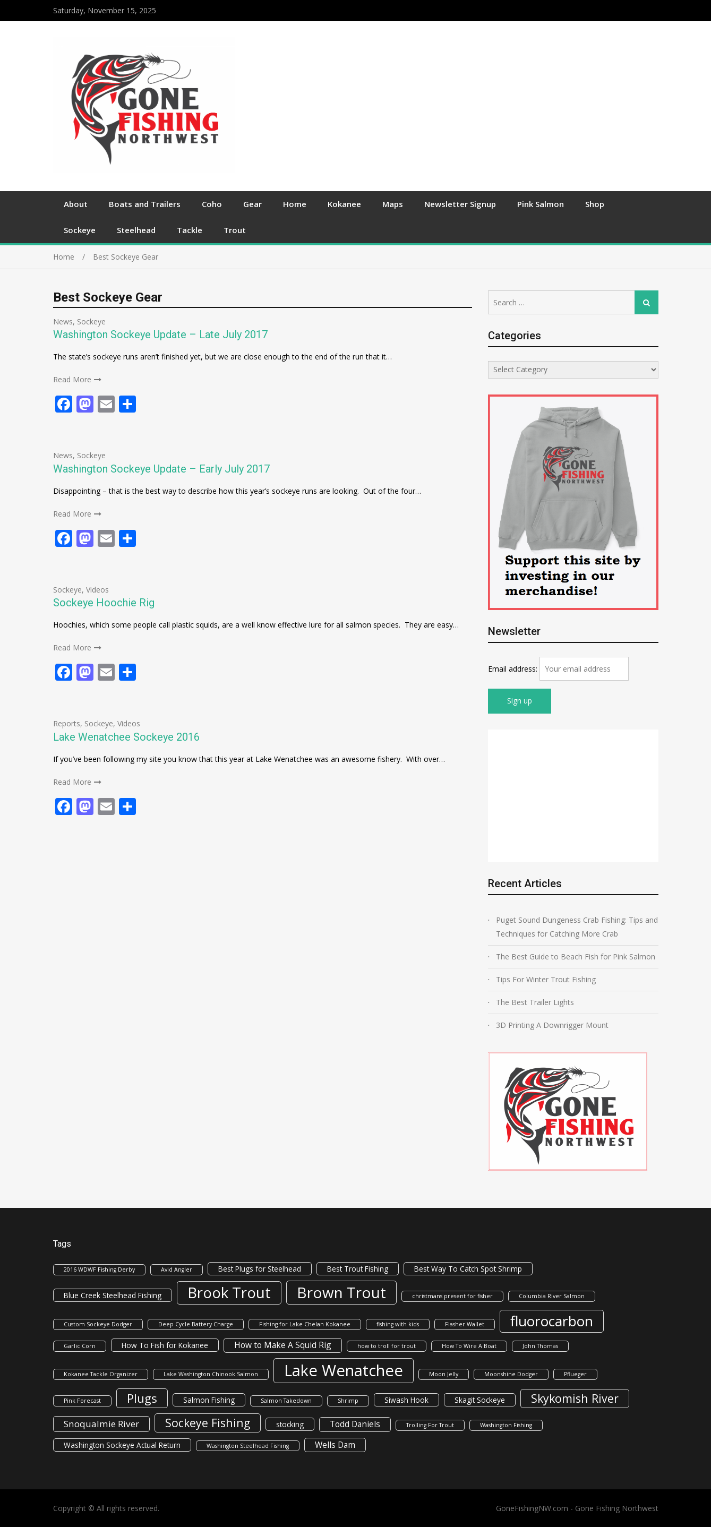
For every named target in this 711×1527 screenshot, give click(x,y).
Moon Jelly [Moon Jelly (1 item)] (443, 1374)
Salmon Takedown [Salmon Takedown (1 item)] (286, 1400)
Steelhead (136, 230)
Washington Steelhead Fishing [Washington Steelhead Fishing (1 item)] (248, 1445)
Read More (72, 379)
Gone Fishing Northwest (616, 1508)
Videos (97, 590)
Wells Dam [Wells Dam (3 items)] (335, 1445)
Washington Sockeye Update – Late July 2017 (160, 334)
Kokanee (344, 204)
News (63, 321)
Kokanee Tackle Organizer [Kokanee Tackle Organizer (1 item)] (101, 1374)
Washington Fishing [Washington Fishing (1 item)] (506, 1425)
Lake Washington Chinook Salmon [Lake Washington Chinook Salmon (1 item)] (211, 1374)
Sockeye (80, 230)
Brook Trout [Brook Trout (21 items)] (229, 1292)
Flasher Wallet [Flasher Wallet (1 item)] (464, 1324)
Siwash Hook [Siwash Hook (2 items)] (406, 1400)
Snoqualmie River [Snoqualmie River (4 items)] (101, 1424)
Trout (235, 230)
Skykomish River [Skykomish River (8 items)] (575, 1398)
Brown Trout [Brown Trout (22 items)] (341, 1292)
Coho (212, 204)
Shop (594, 204)
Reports (66, 723)
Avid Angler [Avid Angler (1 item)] (176, 1269)
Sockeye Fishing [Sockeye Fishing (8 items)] (207, 1422)
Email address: (513, 669)
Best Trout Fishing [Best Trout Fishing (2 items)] (357, 1269)
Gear (252, 204)
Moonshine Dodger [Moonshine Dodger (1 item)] (511, 1374)
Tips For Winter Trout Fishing (546, 979)
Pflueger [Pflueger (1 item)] (575, 1374)
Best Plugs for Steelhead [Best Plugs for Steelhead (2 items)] (259, 1269)
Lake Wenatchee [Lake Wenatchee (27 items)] (343, 1370)
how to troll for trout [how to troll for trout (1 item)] (386, 1346)
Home (294, 204)
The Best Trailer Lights (535, 1002)
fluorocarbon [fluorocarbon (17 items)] (551, 1321)
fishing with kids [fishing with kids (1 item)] (397, 1324)
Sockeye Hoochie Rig (104, 602)
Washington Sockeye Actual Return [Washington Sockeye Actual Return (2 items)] (122, 1445)
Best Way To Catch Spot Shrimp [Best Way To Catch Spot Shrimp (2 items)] (468, 1269)
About (76, 204)
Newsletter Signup (460, 204)
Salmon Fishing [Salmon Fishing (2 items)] (209, 1400)
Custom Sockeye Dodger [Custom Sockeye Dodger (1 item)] (98, 1324)
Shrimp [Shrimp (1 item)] (348, 1400)
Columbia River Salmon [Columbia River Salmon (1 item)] (552, 1296)
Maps (392, 204)
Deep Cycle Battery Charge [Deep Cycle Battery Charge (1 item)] (195, 1324)
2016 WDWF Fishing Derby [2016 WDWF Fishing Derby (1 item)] (99, 1269)
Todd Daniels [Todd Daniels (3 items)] (355, 1424)
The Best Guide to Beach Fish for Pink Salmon (575, 956)
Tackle (189, 230)
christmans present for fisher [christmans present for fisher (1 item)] (452, 1296)
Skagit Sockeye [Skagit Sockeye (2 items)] (480, 1400)
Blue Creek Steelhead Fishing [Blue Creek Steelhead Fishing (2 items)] (112, 1295)
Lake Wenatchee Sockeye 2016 (126, 737)
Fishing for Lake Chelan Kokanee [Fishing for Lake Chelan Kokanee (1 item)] (304, 1324)
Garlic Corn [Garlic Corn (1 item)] (80, 1346)
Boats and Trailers (145, 204)
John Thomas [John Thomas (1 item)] (540, 1346)
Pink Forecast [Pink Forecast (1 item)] (82, 1400)
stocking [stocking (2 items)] (290, 1424)
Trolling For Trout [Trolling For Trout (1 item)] (430, 1425)
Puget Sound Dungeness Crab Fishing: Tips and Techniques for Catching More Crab (577, 927)
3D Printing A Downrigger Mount (552, 1025)
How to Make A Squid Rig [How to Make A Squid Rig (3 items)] (282, 1345)
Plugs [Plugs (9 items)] (142, 1398)
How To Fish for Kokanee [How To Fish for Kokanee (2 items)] (165, 1345)
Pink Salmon (540, 204)
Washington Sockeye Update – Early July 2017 (161, 468)
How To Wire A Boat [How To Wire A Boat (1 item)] (469, 1346)
